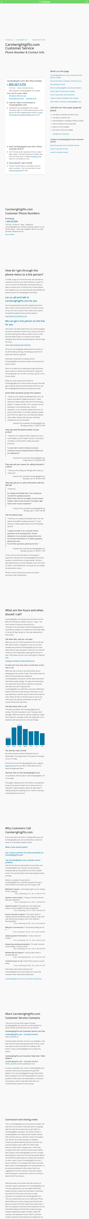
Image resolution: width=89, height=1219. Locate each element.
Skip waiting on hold (16, 98)
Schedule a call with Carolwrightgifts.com (19, 661)
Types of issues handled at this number (64, 98)
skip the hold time (15, 170)
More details (9, 234)
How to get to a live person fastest (62, 91)
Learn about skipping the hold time (18, 345)
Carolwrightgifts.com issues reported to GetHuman (23, 979)
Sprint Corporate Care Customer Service (64, 145)
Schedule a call (31, 98)
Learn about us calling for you (16, 316)
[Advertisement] (25, 130)
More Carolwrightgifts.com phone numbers (65, 88)
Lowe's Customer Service (59, 152)
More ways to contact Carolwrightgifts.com (65, 102)
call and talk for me (28, 763)
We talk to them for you (17, 96)
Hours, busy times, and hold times (62, 95)
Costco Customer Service (59, 149)
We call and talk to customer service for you (65, 81)
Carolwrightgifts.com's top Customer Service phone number (66, 76)
